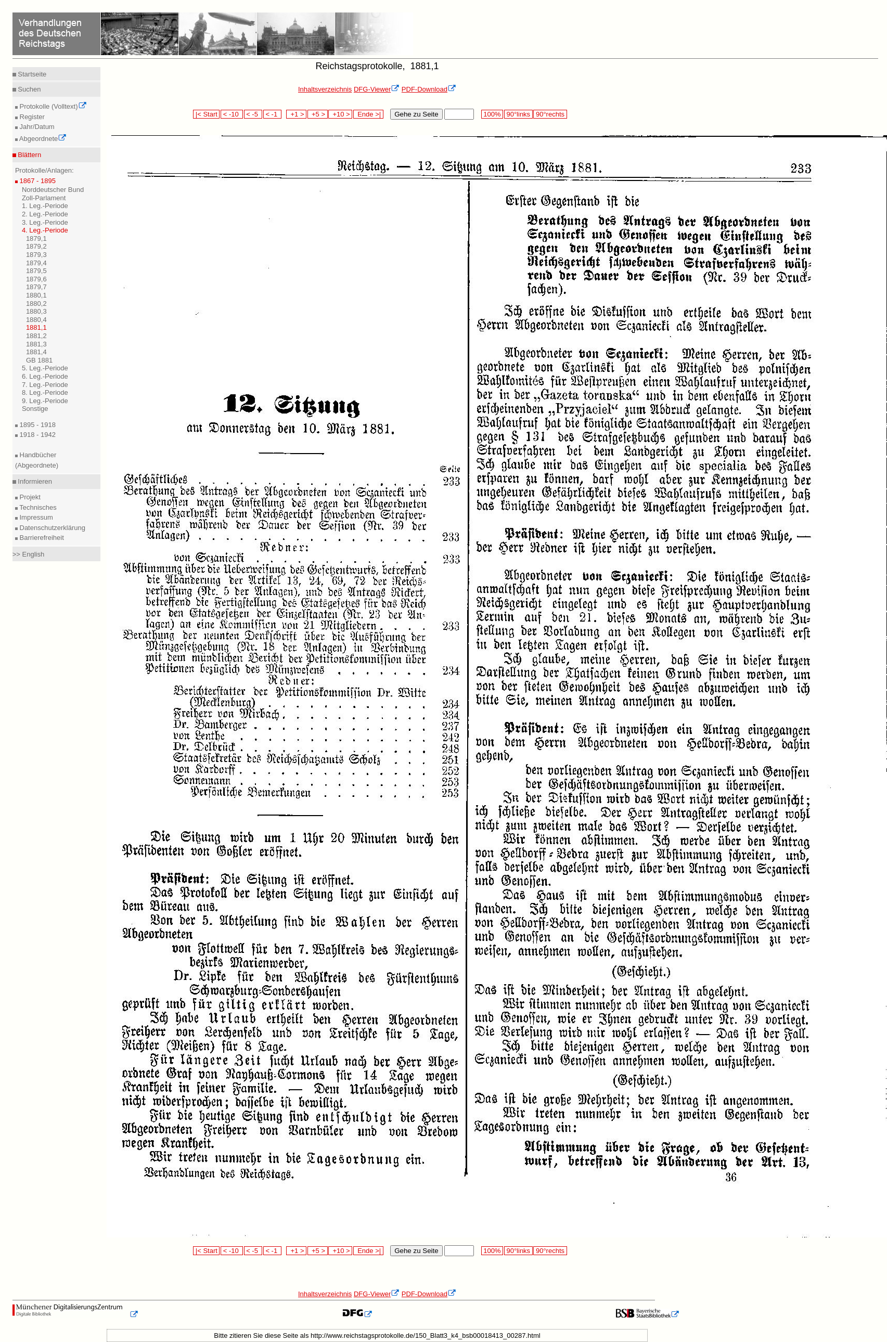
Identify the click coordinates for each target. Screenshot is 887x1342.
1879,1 (36, 238)
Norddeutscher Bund (53, 189)
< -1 (272, 114)
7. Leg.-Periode (45, 385)
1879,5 (36, 271)
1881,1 (36, 327)
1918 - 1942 (37, 434)
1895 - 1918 (37, 425)
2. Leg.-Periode (45, 214)
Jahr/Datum (36, 127)
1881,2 (36, 336)
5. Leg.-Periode (45, 368)
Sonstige (35, 408)
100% (492, 114)
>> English (28, 554)
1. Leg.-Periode (45, 206)
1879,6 (36, 279)
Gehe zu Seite (416, 114)
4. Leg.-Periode (45, 230)
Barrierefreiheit (41, 537)
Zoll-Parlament (44, 198)
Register (31, 117)
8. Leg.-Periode (45, 392)
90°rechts (550, 114)
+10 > (340, 114)
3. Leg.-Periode (45, 222)
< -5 (253, 114)
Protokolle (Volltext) (52, 106)
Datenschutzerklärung (51, 528)
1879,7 (36, 287)
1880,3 (36, 311)
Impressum (35, 517)
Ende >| (368, 114)
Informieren (34, 481)
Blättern (28, 155)
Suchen (28, 89)
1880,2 (36, 303)
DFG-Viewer (377, 89)
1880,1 (36, 295)
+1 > (296, 114)
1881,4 (36, 352)
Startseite (31, 74)
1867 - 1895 (37, 181)
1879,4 (36, 263)
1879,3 (36, 255)
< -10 (231, 114)
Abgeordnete (42, 139)
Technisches (37, 507)
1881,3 (36, 344)
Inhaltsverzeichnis (325, 89)
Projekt (29, 497)
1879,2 (36, 246)
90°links (518, 114)
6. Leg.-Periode (45, 376)
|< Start (206, 114)
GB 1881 (39, 360)
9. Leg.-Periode (45, 401)
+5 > (317, 114)
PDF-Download (429, 89)
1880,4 (36, 320)
